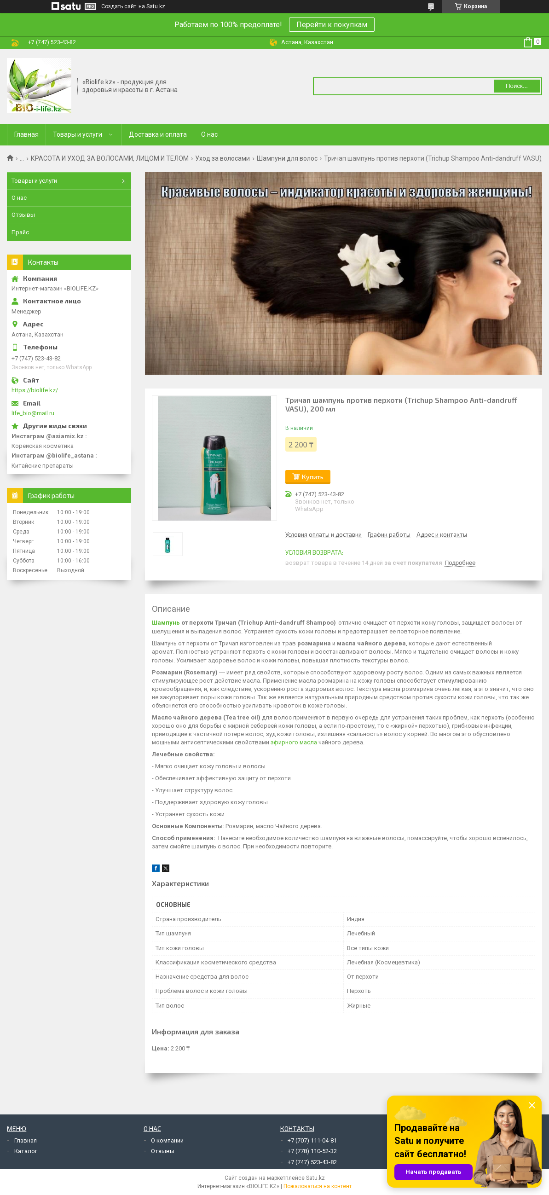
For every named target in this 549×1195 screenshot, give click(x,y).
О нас (209, 134)
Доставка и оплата (158, 134)
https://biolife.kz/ (35, 390)
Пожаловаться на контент (317, 1186)
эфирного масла (294, 742)
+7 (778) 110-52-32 (312, 1151)
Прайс (20, 232)
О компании (167, 1140)
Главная (26, 134)
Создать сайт (118, 6)
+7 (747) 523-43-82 (312, 1162)
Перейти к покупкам (331, 24)
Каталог (25, 1151)
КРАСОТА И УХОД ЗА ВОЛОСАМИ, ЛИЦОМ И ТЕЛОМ (110, 158)
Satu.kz (315, 1178)
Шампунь (166, 622)
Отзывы (23, 214)
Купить (313, 477)
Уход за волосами (222, 158)
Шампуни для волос (287, 158)
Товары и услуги (77, 134)
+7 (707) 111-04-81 (312, 1140)
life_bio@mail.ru (33, 413)
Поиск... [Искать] (517, 85)
